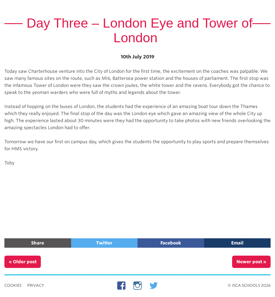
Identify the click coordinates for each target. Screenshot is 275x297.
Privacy (35, 285)
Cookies (12, 285)
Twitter (104, 243)
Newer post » (251, 261)
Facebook (170, 243)
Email (237, 243)
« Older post (22, 261)
